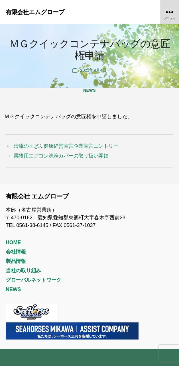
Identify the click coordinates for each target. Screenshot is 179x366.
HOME (13, 242)
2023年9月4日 (93, 70)
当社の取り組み (23, 270)
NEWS (89, 90)
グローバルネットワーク (33, 280)
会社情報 (16, 252)
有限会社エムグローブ (35, 12)
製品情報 (16, 261)
